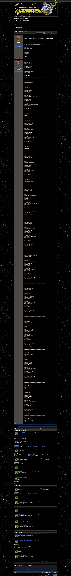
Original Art (20, 20)
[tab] (16, 31)
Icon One (45, 458)
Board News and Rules (22, 555)
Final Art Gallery (17, 493)
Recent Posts (16, 18)
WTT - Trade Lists (21, 520)
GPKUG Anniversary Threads (19, 561)
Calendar (26, 18)
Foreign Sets (17, 446)
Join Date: (17, 68)
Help (42, 572)
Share (19, 46)
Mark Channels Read (35, 563)
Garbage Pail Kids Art (19, 485)
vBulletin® (52, 574)
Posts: (18, 44)
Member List (22, 18)
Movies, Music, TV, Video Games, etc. (25, 540)
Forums (15, 16)
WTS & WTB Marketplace (22, 525)
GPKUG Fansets (17, 463)
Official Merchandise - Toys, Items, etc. (25, 449)
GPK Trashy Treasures (32, 455)
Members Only (17, 530)
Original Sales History (26, 20)
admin (44, 488)
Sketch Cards (20, 496)
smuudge (27, 569)
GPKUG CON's (31, 561)
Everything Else (21, 534)
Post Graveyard (45, 561)
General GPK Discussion (22, 477)
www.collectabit (31, 140)
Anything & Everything (19, 532)
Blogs (20, 16)
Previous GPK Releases (22, 432)
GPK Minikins (17, 455)
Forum (17, 20)
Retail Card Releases (22, 440)
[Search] (40, 33)
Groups (28, 16)
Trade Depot (17, 506)
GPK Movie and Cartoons (19, 438)
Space (16, 572)
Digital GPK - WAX (46, 446)
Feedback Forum (21, 514)
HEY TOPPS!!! (20, 471)
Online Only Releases (32, 446)
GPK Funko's (31, 454)
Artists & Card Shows (22, 501)
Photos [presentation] (26, 31)
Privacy (50, 572)
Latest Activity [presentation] (21, 31)
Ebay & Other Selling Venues (23, 466)
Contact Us (46, 572)
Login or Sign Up (54, 0)
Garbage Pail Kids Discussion (20, 430)
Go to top (55, 572)
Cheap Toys (17, 454)
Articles (24, 16)
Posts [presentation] (16, 31)
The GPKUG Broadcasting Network (20, 547)
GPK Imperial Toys (46, 454)
